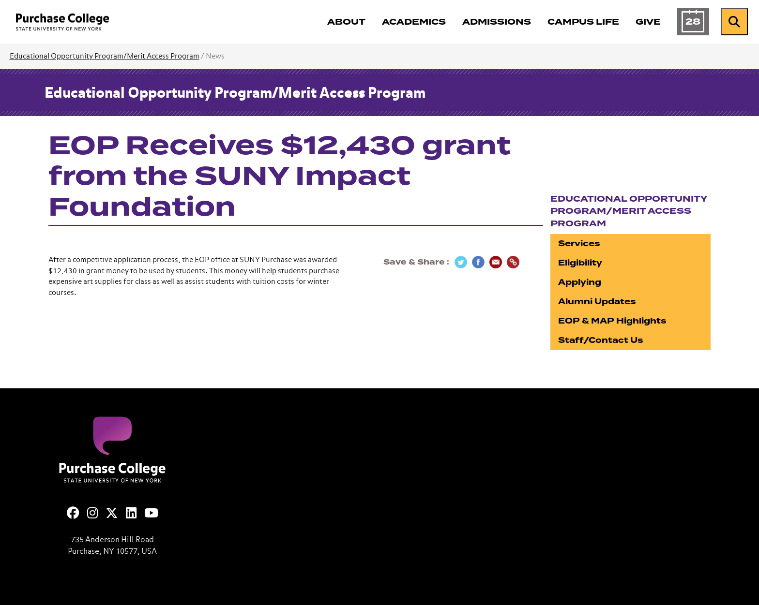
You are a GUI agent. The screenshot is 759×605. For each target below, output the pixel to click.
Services (579, 243)
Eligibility (580, 263)
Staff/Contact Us (600, 340)
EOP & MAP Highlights (612, 321)
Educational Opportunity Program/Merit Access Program (104, 56)
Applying (579, 282)
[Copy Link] (513, 262)
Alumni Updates (597, 301)
